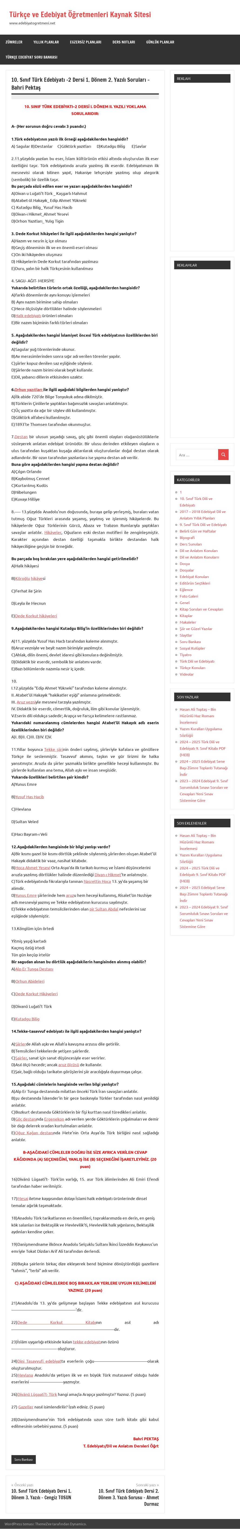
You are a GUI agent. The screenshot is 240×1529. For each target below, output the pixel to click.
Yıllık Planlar (46, 42)
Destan (21, 436)
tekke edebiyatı (87, 1341)
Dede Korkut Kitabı (56, 1322)
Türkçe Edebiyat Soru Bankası (31, 57)
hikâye (37, 578)
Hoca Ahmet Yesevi (32, 867)
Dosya (185, 563)
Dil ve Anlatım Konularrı (199, 557)
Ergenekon (54, 1118)
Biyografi (187, 537)
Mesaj (22, 1198)
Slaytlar (186, 635)
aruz (70, 895)
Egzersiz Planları (85, 42)
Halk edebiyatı (28, 315)
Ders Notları (124, 42)
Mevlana (25, 1374)
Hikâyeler (52, 532)
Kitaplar (186, 615)
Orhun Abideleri (29, 981)
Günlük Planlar (160, 42)
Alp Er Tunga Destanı (34, 968)
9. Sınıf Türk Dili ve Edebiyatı (203, 524)
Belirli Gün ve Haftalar (198, 531)
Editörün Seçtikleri (195, 583)
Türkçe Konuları (192, 667)
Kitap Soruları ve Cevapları (201, 609)
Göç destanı (26, 1118)
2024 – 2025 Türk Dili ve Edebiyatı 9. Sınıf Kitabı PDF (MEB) (203, 748)
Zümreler (14, 42)
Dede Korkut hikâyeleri (36, 615)
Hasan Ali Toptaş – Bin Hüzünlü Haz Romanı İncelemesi (198, 715)
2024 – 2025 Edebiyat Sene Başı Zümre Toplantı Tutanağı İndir (204, 767)
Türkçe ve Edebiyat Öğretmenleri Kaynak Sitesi (90, 14)
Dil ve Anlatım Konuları (199, 550)
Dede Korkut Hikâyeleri (36, 993)
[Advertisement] (202, 169)
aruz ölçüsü (68, 1064)
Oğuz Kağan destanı (34, 1132)
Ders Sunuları (191, 544)
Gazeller (25, 1406)
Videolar (187, 674)
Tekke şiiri (53, 749)
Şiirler (20, 1043)
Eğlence (186, 589)
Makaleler (188, 622)
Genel (185, 602)
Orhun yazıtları (28, 389)
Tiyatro (185, 654)
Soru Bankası (24, 1459)
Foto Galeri (189, 596)
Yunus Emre (26, 895)
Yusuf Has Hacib (29, 796)
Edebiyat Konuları (194, 576)
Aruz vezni (26, 701)
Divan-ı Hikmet (108, 874)
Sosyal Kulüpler (192, 648)
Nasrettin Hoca (97, 881)
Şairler (21, 1057)
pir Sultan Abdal (104, 908)
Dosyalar (187, 570)
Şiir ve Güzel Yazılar (196, 628)
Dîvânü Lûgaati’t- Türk (37, 1394)
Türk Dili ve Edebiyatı (197, 661)
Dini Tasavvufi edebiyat (39, 1360)
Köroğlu (22, 578)
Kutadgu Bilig (27, 1018)
